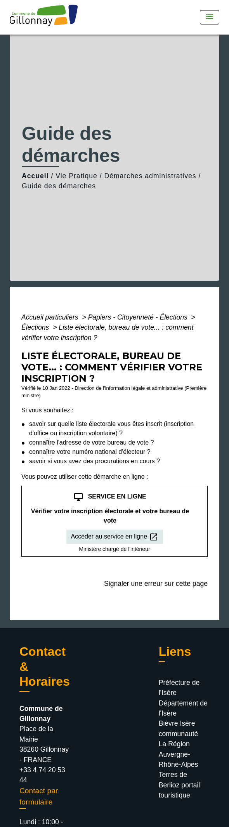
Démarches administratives (150, 176)
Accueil (35, 176)
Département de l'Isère (183, 708)
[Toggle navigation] (209, 17)
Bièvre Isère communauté (178, 728)
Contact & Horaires (44, 666)
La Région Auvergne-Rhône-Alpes (178, 754)
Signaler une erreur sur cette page (156, 583)
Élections (36, 327)
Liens (175, 651)
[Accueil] (46, 17)
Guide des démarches (59, 186)
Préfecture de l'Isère (179, 688)
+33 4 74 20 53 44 (42, 775)
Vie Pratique (76, 176)
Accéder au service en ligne (114, 537)
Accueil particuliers (50, 317)
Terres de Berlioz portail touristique (179, 785)
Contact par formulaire (38, 796)
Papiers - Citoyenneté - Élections (138, 317)
